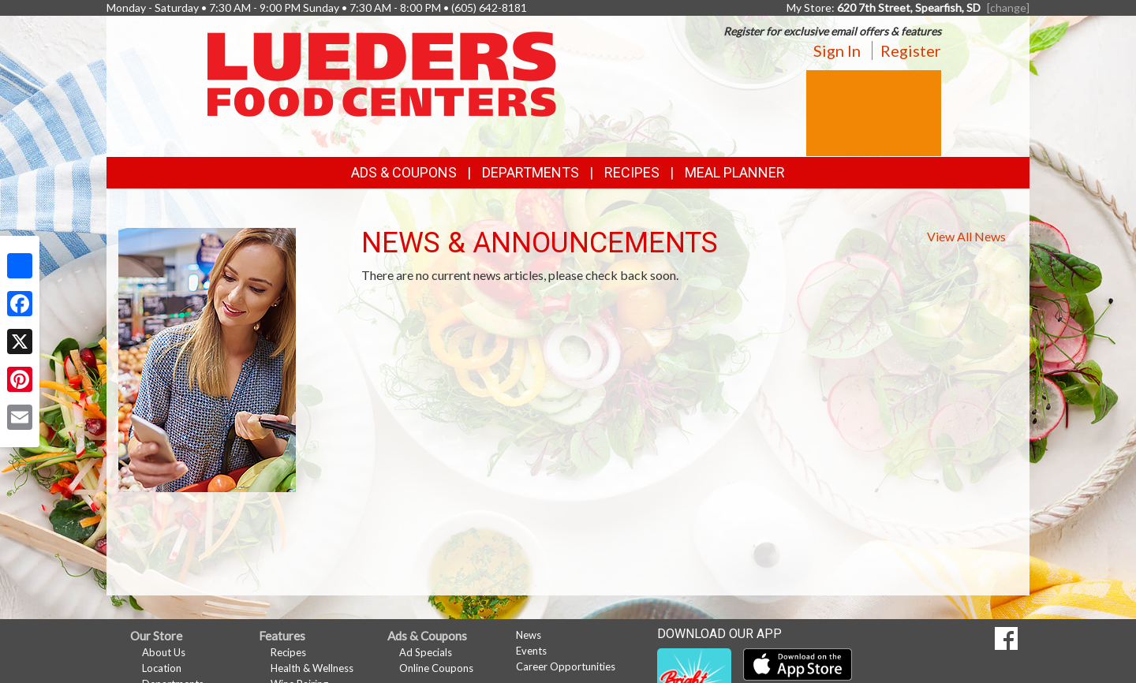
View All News (966, 236)
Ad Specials (425, 652)
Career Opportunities (565, 666)
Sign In (837, 50)
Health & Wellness (312, 668)
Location (161, 668)
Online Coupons (436, 668)
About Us (163, 652)
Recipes (632, 172)
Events (531, 650)
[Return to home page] (382, 73)
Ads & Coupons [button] (404, 172)
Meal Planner (735, 172)
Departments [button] (530, 172)
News (528, 635)
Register (910, 50)
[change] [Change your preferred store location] (1008, 7)
